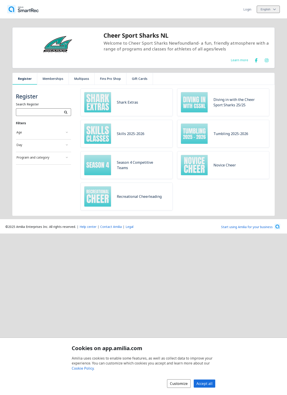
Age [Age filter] (19, 132)
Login (247, 9)
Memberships (53, 78)
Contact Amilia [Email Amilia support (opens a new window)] (111, 227)
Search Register (27, 104)
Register (25, 78)
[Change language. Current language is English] (268, 9)
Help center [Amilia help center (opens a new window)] (88, 227)
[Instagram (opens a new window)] (267, 59)
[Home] (23, 9)
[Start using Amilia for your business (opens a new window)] (250, 226)
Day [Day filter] (19, 145)
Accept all (204, 383)
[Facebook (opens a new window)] (256, 59)
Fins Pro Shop (110, 78)
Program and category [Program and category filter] (32, 157)
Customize (179, 383)
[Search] (66, 112)
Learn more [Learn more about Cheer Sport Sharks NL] (239, 60)
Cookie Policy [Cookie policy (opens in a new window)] (83, 368)
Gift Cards (139, 78)
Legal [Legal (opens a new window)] (129, 227)
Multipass (81, 78)
